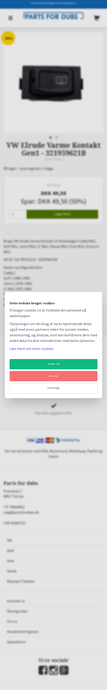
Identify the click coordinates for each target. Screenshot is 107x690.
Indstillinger (53, 387)
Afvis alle (53, 376)
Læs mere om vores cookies (31, 348)
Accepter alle (53, 363)
